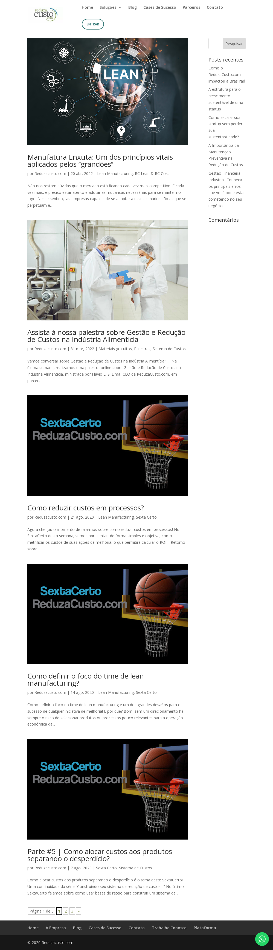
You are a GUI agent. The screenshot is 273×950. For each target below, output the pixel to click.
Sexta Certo (146, 517)
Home (87, 7)
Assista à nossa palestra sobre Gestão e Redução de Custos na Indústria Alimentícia (106, 335)
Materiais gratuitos (115, 348)
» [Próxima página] (79, 911)
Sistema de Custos (169, 348)
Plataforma (205, 927)
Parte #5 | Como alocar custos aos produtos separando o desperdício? (99, 854)
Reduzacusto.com (50, 173)
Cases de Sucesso (159, 7)
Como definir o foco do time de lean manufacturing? (85, 679)
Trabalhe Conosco (169, 927)
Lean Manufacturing (115, 173)
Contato (215, 7)
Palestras (142, 348)
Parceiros (191, 7)
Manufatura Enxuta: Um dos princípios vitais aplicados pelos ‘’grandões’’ (100, 160)
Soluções (108, 7)
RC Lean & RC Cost (152, 173)
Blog (132, 7)
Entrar (93, 24)
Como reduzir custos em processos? (85, 508)
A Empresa (56, 927)
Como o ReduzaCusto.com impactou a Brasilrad (226, 74)
